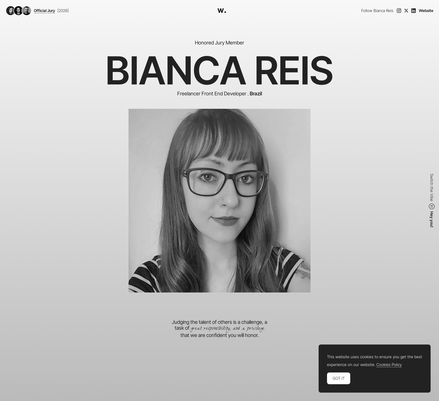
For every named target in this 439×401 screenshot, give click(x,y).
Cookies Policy (389, 365)
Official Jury (44, 11)
